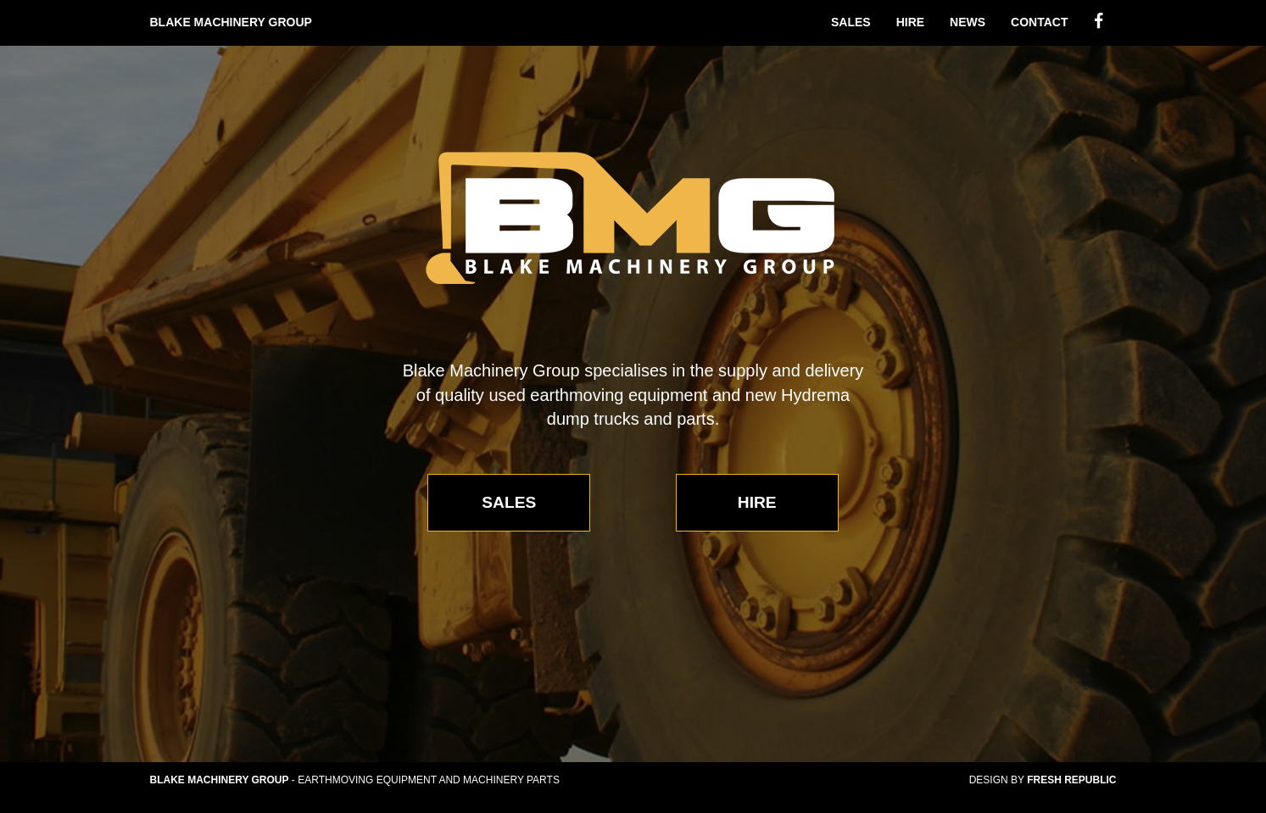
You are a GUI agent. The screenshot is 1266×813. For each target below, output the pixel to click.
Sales (851, 22)
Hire (910, 22)
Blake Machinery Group (231, 22)
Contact (1039, 22)
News (967, 22)
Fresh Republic (1071, 780)
